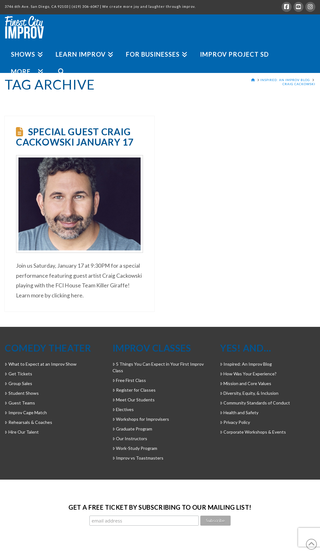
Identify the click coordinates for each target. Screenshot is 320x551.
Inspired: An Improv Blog (246, 364)
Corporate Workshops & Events (253, 432)
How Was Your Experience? (248, 373)
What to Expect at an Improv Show (40, 364)
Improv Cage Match (26, 412)
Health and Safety (239, 412)
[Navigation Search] (58, 64)
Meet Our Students (133, 399)
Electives (123, 409)
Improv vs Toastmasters (137, 458)
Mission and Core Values (245, 383)
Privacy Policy (235, 422)
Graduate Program (132, 428)
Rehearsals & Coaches (28, 422)
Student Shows (21, 393)
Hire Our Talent (21, 432)
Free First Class (129, 380)
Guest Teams (20, 402)
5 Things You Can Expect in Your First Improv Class (158, 367)
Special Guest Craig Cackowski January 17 (74, 136)
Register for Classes (134, 390)
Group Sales (18, 383)
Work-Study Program (134, 448)
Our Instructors (129, 438)
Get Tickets (18, 373)
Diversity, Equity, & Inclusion (249, 393)
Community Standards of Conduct (255, 402)
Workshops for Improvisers (140, 419)
